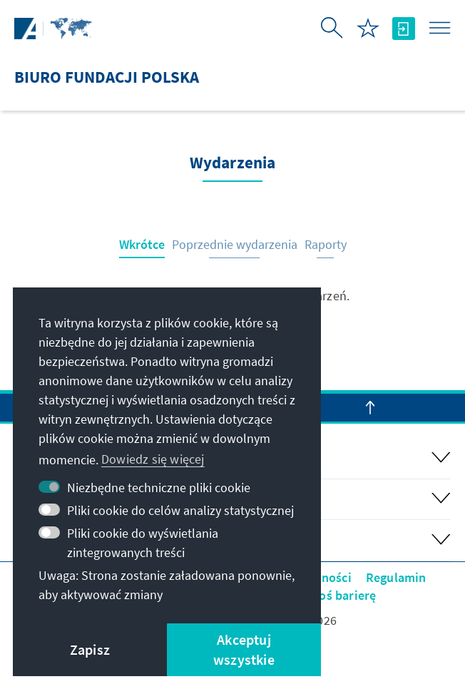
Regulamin (396, 577)
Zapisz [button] (90, 649)
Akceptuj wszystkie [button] (244, 649)
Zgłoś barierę (339, 595)
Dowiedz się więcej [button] (153, 459)
